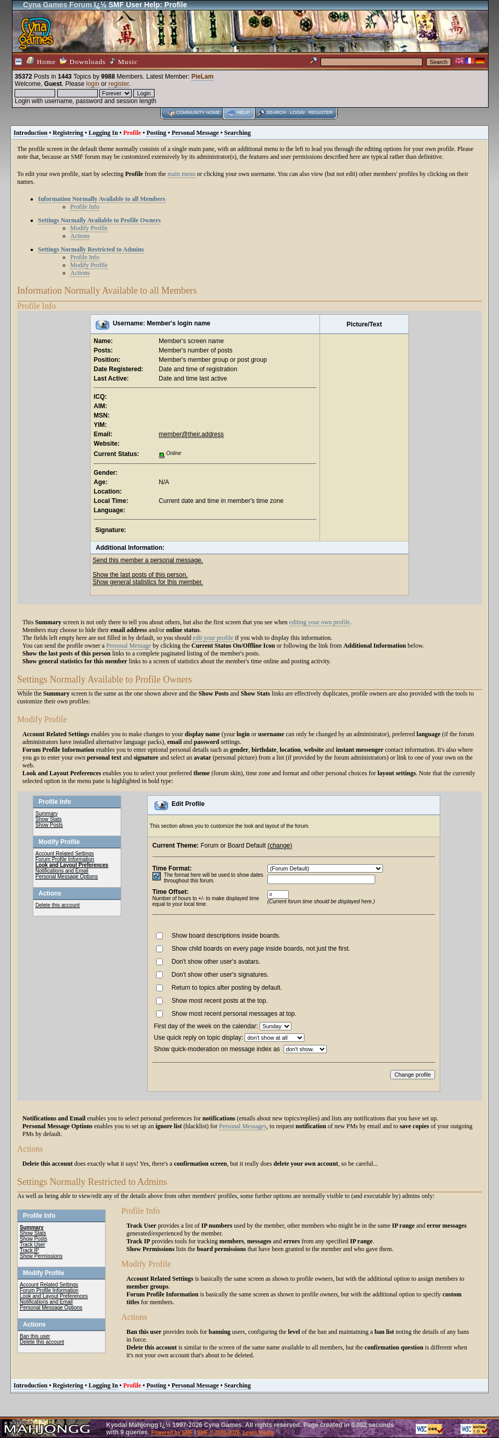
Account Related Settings (64, 853)
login (92, 83)
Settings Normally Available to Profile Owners (99, 220)
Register (320, 112)
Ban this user (35, 1336)
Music (124, 61)
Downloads (83, 61)
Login (297, 112)
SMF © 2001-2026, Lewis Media (235, 1432)
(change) (279, 845)
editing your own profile (319, 622)
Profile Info (84, 206)
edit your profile (213, 637)
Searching (237, 132)
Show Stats (48, 819)
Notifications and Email (61, 871)
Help (243, 112)
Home (41, 61)
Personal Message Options (66, 876)
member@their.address (191, 434)
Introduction (30, 132)
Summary (46, 813)
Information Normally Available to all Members (101, 199)
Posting (156, 132)
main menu (182, 174)
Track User (32, 1244)
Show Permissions (41, 1256)
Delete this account (57, 905)
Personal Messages (242, 1126)
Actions (79, 235)
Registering (68, 132)
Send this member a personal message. (148, 560)
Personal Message (195, 132)
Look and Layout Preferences (71, 865)
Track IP (29, 1250)
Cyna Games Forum (57, 5)
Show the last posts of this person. (140, 574)
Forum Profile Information (64, 859)
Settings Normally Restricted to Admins (91, 249)
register (118, 83)
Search (276, 112)
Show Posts (49, 825)
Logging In (103, 132)
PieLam (202, 76)
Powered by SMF (172, 1432)
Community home (198, 112)
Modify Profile (89, 228)
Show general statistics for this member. (148, 582)
